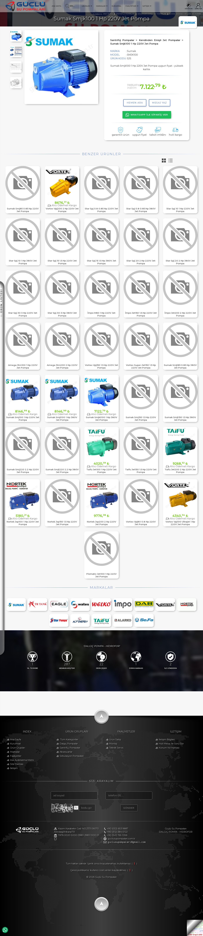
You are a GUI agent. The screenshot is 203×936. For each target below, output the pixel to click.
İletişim (14, 768)
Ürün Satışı (115, 739)
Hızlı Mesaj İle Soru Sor (171, 743)
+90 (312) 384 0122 (117, 831)
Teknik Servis (116, 747)
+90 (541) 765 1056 (117, 835)
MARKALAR (102, 6)
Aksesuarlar (66, 751)
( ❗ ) (134, 863)
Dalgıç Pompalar (69, 743)
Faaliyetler (15, 756)
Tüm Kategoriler (69, 739)
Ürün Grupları (17, 747)
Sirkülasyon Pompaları (72, 756)
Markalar (15, 751)
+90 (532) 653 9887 (117, 828)
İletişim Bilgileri (167, 739)
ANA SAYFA (56, 6)
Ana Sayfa (15, 739)
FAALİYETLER (132, 6)
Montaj (113, 743)
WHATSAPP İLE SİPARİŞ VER (147, 115)
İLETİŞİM (147, 6)
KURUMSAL (116, 6)
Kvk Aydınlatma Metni (22, 760)
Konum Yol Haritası (169, 747)
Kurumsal (15, 743)
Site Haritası (16, 764)
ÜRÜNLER (87, 6)
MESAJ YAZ (159, 102)
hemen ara (135, 102)
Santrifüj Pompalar (70, 747)
